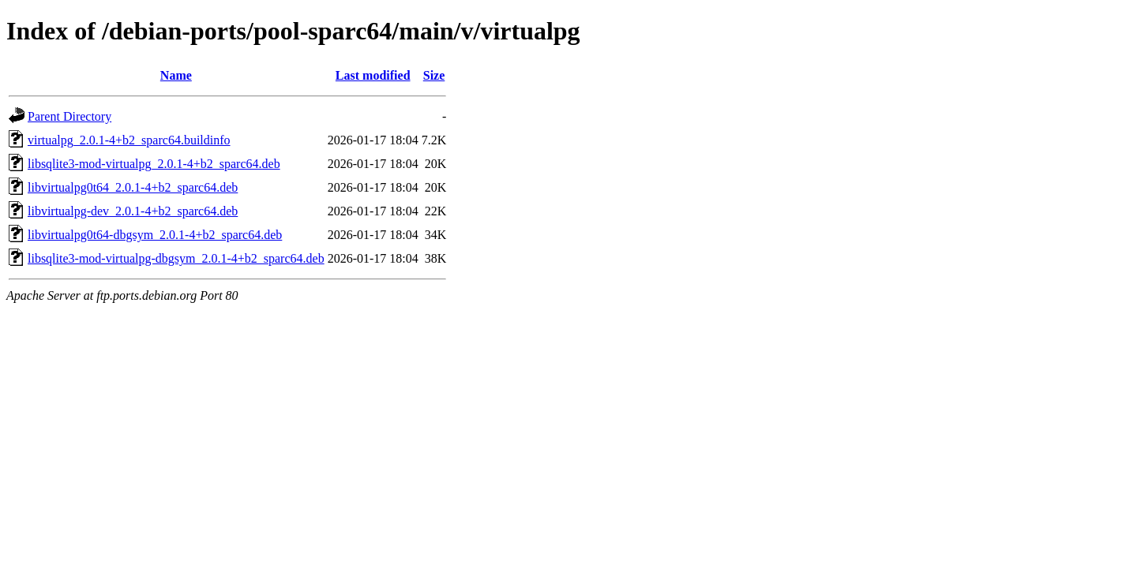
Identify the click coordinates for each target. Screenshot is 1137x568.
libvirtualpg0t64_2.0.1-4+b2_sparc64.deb (133, 187)
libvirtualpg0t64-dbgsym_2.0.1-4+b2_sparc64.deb (155, 234)
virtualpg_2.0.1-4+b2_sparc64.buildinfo (129, 140)
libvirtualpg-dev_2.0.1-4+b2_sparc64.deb (133, 211)
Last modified (373, 75)
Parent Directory (69, 116)
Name (176, 75)
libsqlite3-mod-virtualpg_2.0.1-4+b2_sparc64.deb (154, 163)
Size (434, 75)
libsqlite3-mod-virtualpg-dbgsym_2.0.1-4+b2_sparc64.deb (176, 258)
